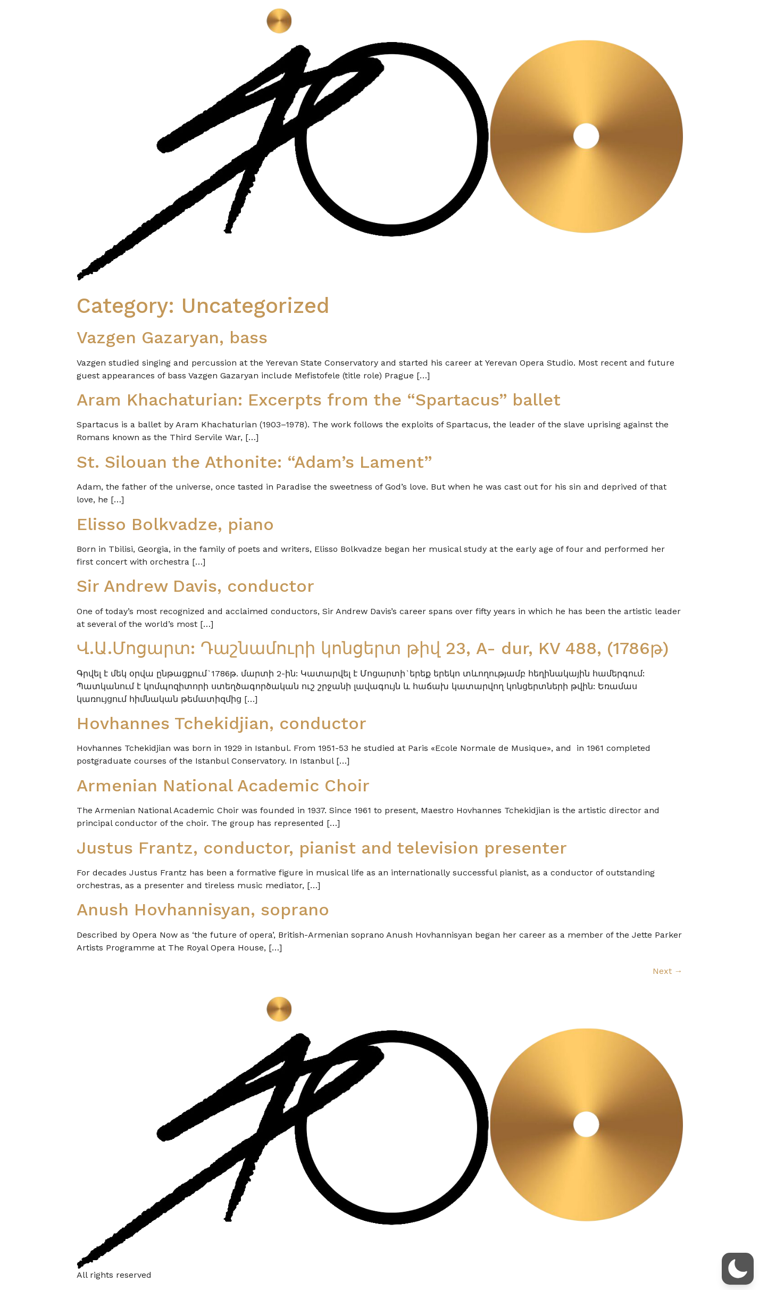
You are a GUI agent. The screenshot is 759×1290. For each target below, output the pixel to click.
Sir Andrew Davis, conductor (195, 586)
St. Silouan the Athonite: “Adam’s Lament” (254, 462)
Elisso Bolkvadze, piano (175, 524)
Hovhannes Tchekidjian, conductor (221, 723)
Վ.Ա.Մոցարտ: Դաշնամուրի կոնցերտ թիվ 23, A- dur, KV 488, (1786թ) (373, 648)
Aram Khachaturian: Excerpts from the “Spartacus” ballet (319, 400)
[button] (738, 1269)
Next (668, 971)
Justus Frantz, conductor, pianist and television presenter (322, 848)
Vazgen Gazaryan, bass (172, 337)
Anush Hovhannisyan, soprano (203, 909)
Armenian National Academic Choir (223, 785)
